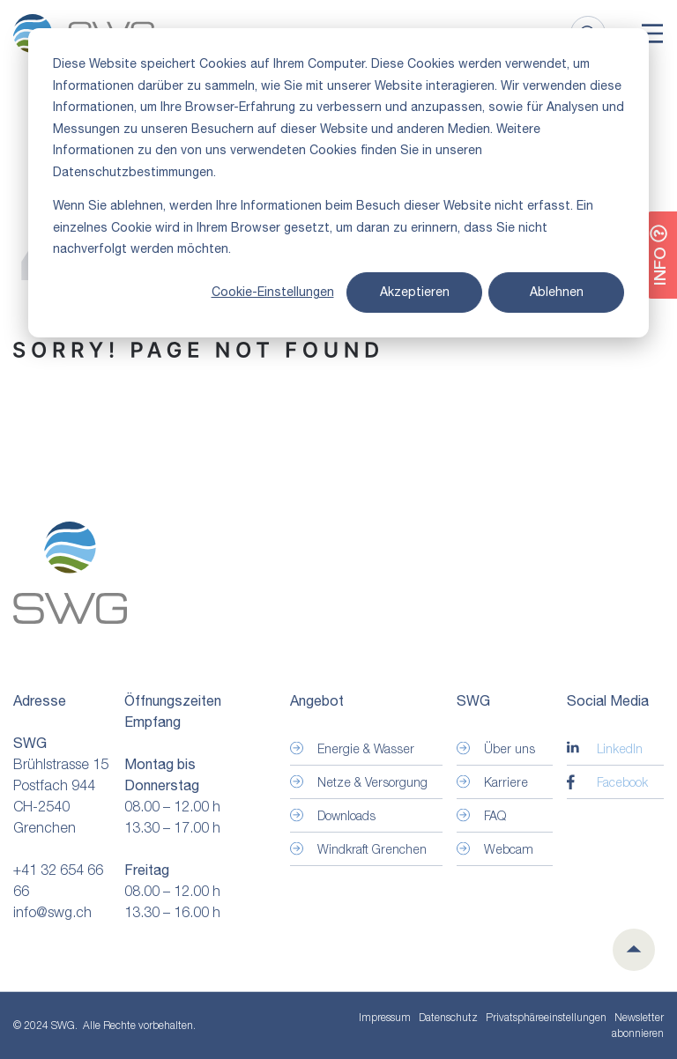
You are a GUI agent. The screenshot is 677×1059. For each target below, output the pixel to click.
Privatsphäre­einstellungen (546, 1017)
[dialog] (338, 182)
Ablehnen (557, 292)
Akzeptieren (415, 292)
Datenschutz (448, 1017)
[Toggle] (652, 33)
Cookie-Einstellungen (273, 292)
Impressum (385, 1017)
